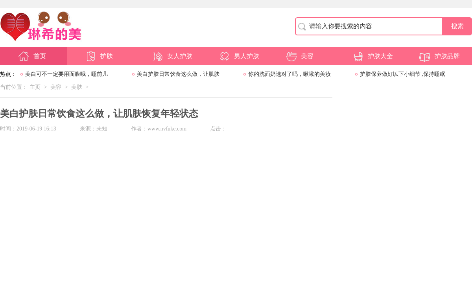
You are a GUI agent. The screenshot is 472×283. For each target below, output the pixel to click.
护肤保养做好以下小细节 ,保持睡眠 (402, 74)
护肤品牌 (439, 56)
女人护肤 (171, 56)
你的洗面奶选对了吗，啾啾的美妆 (289, 74)
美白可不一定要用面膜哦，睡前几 (66, 74)
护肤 (99, 56)
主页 (35, 87)
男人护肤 (238, 56)
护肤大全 (372, 56)
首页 (32, 56)
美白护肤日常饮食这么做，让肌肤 (178, 74)
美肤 (76, 87)
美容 (299, 56)
